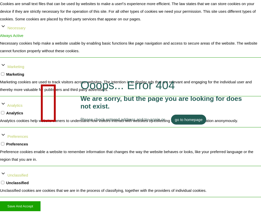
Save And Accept (20, 206)
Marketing (15, 66)
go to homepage (188, 119)
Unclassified (17, 175)
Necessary (16, 28)
